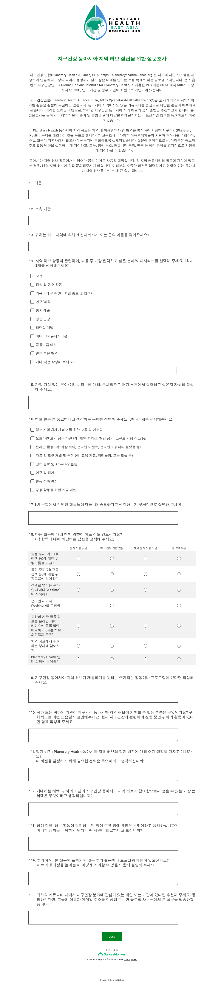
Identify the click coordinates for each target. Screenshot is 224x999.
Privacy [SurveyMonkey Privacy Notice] (103, 987)
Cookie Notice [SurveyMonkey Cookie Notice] (117, 987)
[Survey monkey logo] (112, 961)
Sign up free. (130, 967)
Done (112, 944)
